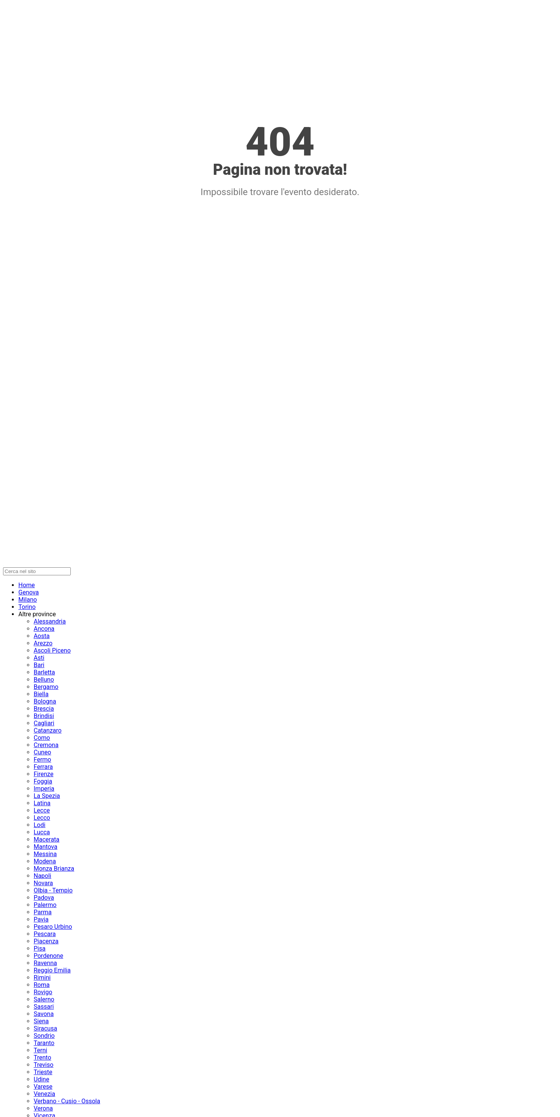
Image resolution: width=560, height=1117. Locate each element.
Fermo (42, 759)
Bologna (45, 701)
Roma (42, 984)
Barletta (44, 672)
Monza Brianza (54, 868)
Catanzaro (48, 730)
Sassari (44, 1006)
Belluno (44, 679)
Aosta (42, 636)
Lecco (42, 817)
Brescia (44, 708)
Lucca (42, 832)
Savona (44, 1014)
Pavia (41, 919)
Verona (43, 1108)
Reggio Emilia (52, 970)
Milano (27, 599)
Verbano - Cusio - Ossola (67, 1101)
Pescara (45, 934)
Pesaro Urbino (53, 926)
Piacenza (46, 941)
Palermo (45, 905)
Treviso (44, 1064)
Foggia (43, 781)
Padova (44, 897)
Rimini (42, 977)
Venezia (44, 1093)
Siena (41, 1021)
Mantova (45, 846)
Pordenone (48, 955)
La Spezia (47, 795)
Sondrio (44, 1035)
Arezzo (43, 643)
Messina (45, 854)
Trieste (43, 1072)
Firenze (44, 774)
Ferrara (43, 766)
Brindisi (44, 716)
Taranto (44, 1043)
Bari (39, 665)
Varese (43, 1086)
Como (42, 737)
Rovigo (43, 992)
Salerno (44, 999)
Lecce (42, 810)
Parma (43, 912)
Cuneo (42, 752)
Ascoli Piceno (52, 650)
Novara (43, 883)
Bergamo (46, 686)
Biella (41, 694)
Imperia (44, 788)
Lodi (40, 825)
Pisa (40, 948)
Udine (41, 1079)
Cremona (46, 745)
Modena (45, 861)
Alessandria (50, 621)
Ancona (44, 628)
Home (26, 585)
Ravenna (45, 963)
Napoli (42, 875)
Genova (28, 592)
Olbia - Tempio (53, 890)
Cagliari (44, 723)
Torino (27, 607)
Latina (42, 803)
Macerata (46, 839)
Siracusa (45, 1028)
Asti (39, 657)
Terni (40, 1050)
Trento (42, 1057)
